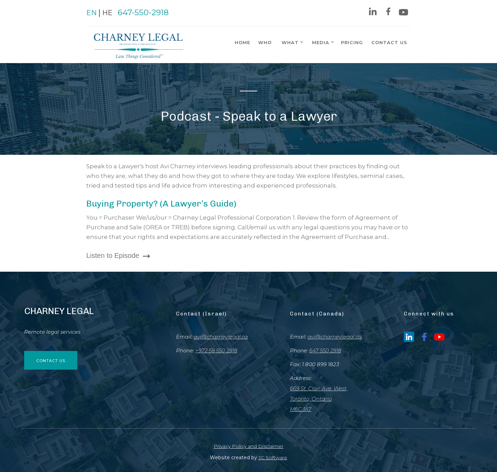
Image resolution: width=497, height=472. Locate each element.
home (242, 42)
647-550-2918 (143, 12)
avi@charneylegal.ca (221, 336)
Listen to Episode (118, 256)
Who (265, 42)
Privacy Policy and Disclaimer (248, 446)
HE (107, 13)
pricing (352, 42)
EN (91, 13)
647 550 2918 (325, 350)
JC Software (273, 457)
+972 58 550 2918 (216, 350)
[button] (290, 42)
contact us (389, 42)
